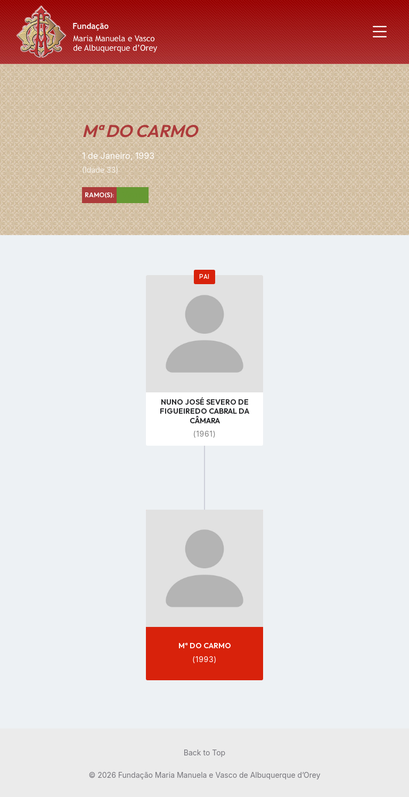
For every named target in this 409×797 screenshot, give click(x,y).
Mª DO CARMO (204, 645)
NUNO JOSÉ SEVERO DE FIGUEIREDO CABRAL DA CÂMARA (204, 411)
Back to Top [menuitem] (204, 752)
